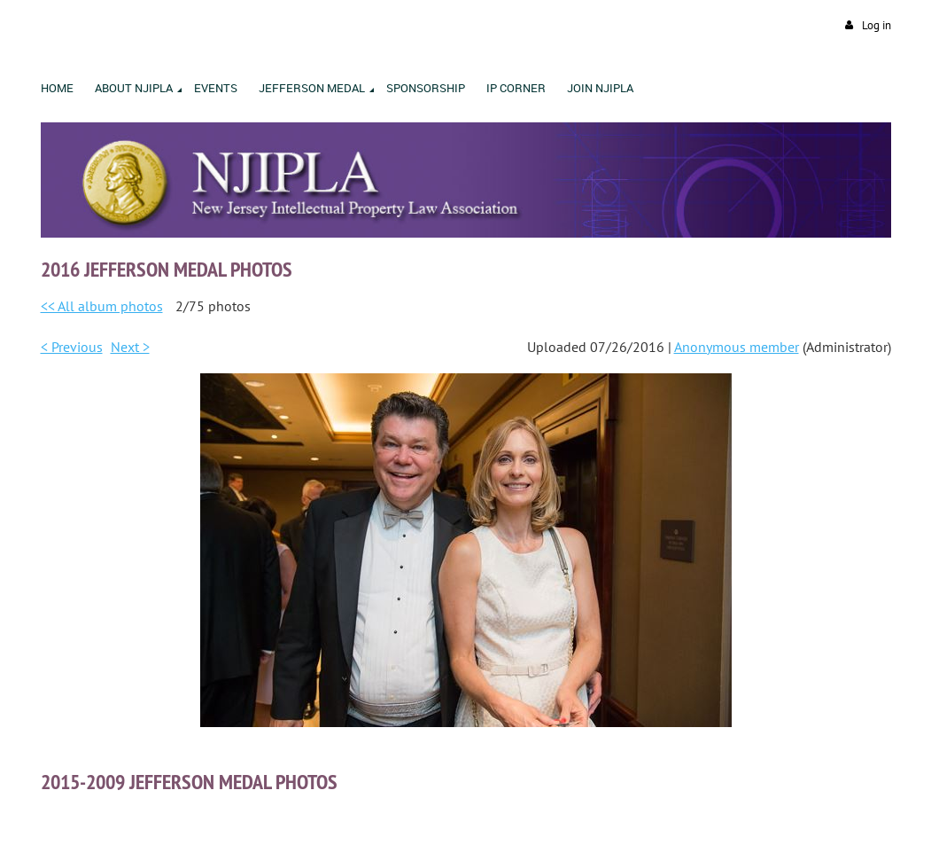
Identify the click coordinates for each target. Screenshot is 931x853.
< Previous (72, 347)
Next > (130, 347)
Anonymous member (736, 347)
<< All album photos (102, 306)
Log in (876, 25)
